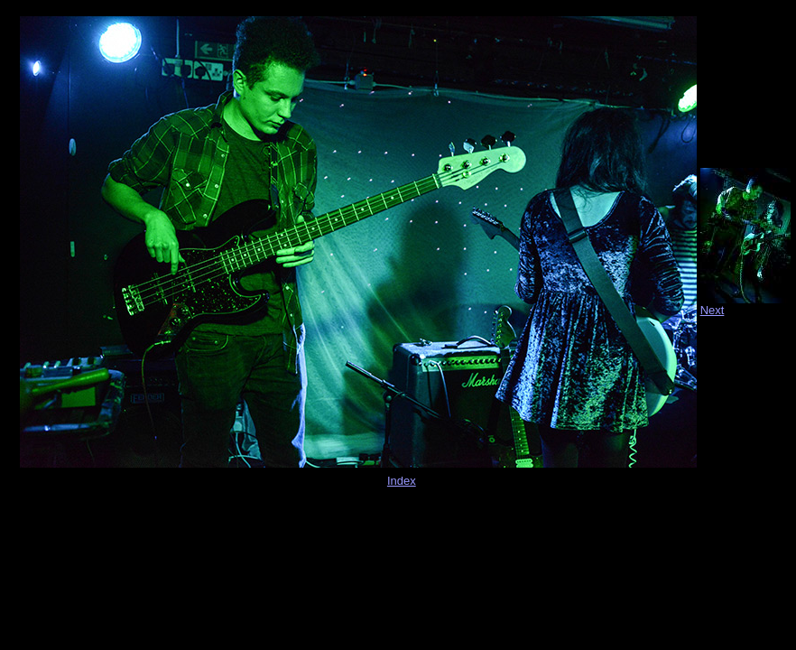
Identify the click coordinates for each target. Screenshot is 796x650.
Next (712, 310)
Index (401, 481)
